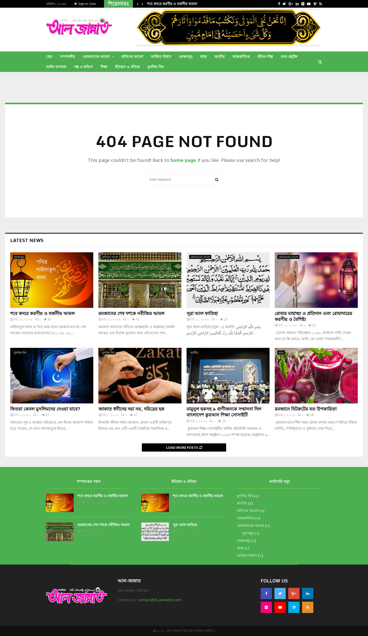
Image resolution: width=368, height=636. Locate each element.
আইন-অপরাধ (56, 67)
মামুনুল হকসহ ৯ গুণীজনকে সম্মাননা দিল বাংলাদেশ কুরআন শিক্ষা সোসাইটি (224, 412)
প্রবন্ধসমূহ (185, 56)
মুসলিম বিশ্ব (155, 67)
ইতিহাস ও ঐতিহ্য (127, 67)
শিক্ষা (103, 67)
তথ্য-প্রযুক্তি (289, 56)
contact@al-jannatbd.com (159, 599)
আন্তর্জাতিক (241, 56)
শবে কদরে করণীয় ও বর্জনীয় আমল (172, 4)
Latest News (26, 240)
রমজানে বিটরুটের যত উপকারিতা (306, 409)
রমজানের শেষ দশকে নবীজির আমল (131, 313)
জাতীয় (219, 56)
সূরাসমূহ (248, 533)
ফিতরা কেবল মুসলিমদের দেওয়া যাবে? (45, 409)
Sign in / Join (85, 4)
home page (183, 160)
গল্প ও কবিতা (83, 67)
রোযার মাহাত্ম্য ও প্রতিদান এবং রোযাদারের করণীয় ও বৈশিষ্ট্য (313, 316)
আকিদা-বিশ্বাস (161, 56)
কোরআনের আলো (96, 56)
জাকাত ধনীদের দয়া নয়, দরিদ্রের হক (131, 409)
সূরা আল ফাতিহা (202, 313)
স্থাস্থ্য (203, 56)
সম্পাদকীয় (67, 56)
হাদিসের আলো (132, 56)
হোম (49, 56)
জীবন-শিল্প (265, 56)
